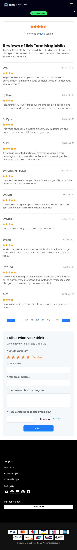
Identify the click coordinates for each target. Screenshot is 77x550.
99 (48, 320)
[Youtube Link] (6, 491)
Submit (38, 428)
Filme (12, 4)
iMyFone (23, 5)
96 (32, 320)
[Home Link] (18, 450)
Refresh (57, 418)
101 (57, 320)
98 (43, 320)
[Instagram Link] (28, 491)
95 (26, 320)
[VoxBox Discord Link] (12, 491)
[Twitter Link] (22, 491)
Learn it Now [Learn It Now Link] (38, 506)
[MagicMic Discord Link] (17, 491)
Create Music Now (39, 13)
